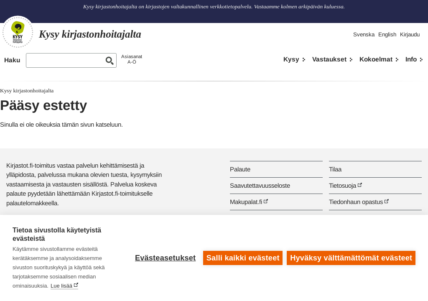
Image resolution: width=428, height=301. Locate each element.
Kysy (291, 59)
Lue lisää (61, 286)
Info (411, 59)
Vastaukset (329, 59)
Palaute (240, 169)
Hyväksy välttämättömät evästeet (351, 258)
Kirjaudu (410, 34)
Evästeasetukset (165, 258)
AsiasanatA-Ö (131, 59)
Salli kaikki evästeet (243, 258)
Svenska (363, 34)
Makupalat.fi (246, 201)
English (387, 34)
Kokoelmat (375, 59)
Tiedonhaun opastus (356, 201)
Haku (12, 60)
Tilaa (335, 169)
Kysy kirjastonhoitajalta (27, 90)
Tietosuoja (342, 185)
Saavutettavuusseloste (260, 185)
